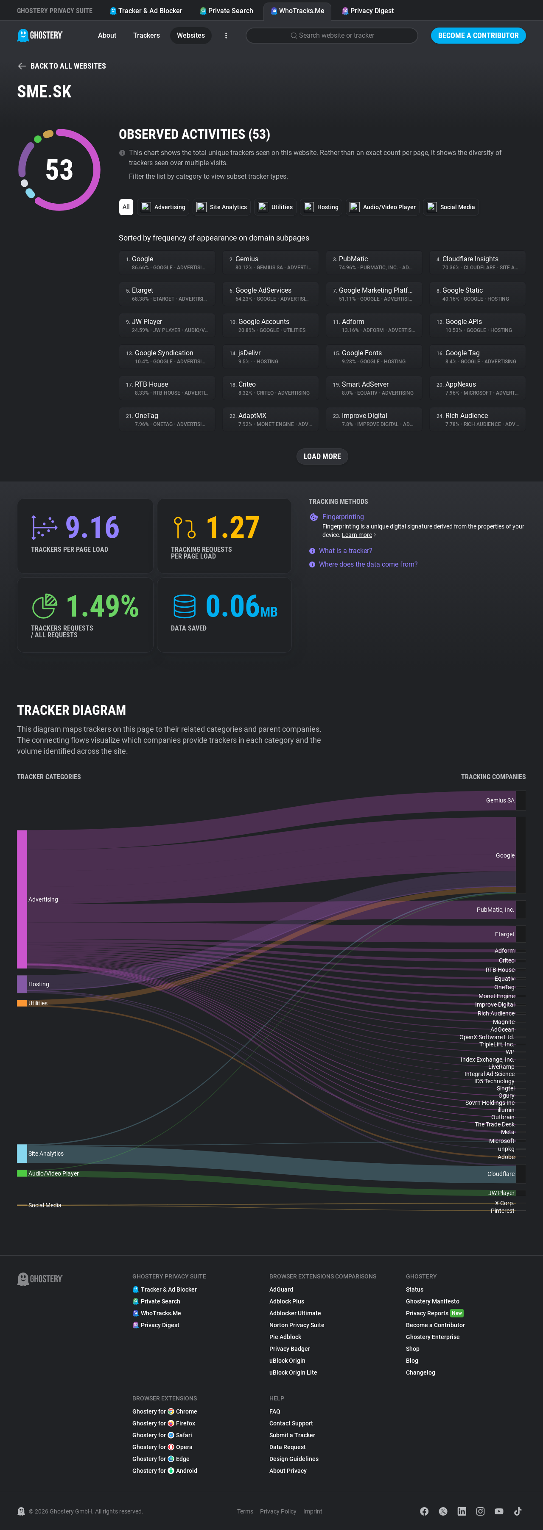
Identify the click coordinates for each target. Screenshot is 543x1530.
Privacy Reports (435, 1313)
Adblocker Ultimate (295, 1313)
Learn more (359, 534)
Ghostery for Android (164, 1470)
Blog (412, 1360)
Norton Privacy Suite (297, 1325)
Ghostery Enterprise (433, 1337)
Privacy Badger (289, 1348)
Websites (191, 35)
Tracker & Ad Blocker (145, 11)
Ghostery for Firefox (163, 1423)
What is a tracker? (340, 551)
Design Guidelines (294, 1458)
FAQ (274, 1411)
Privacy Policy (278, 1511)
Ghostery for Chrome (164, 1411)
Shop (413, 1348)
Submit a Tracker (292, 1435)
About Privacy (288, 1470)
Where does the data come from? (363, 564)
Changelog (420, 1372)
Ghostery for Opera (162, 1447)
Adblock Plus (286, 1301)
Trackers (146, 35)
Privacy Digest (367, 11)
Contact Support (291, 1423)
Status (414, 1289)
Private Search (226, 11)
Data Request (287, 1447)
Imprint (312, 1511)
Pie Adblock (285, 1337)
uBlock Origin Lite (293, 1372)
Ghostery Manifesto (432, 1301)
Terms (245, 1511)
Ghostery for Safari (162, 1435)
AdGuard (281, 1289)
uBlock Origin (287, 1360)
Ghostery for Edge (161, 1458)
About (107, 35)
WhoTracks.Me (297, 11)
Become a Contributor (478, 35)
